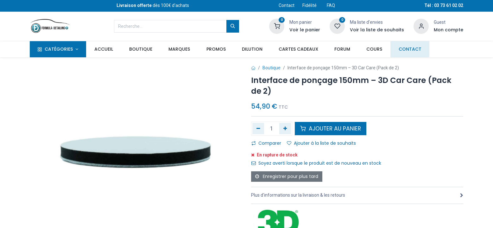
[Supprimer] (258, 128)
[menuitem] (103, 49)
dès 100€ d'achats (153, 5)
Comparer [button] (266, 143)
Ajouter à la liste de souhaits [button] (321, 143)
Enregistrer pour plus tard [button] (286, 176)
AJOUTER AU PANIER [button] (330, 128)
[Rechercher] (232, 26)
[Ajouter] (285, 128)
